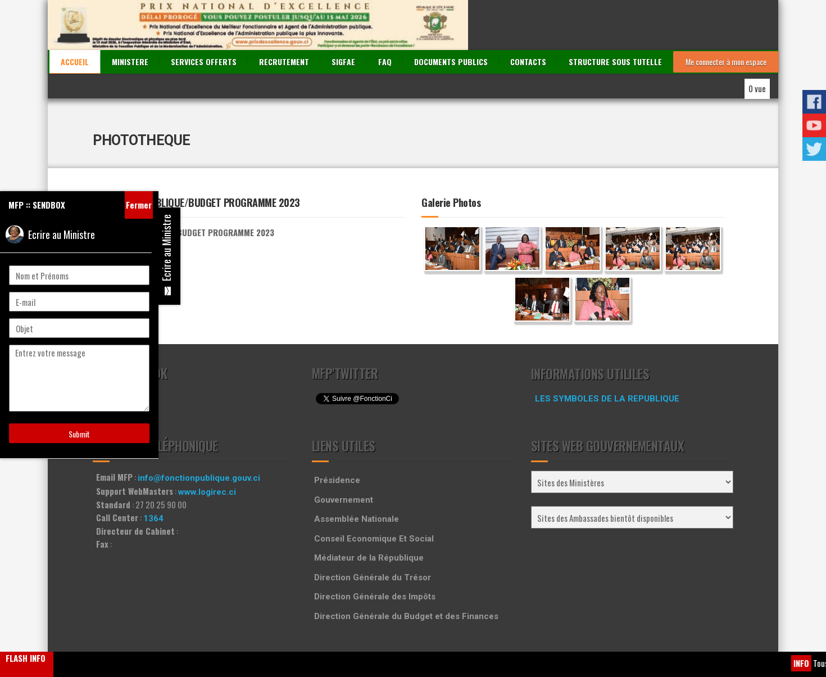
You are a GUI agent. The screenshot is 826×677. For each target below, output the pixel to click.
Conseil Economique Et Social (374, 502)
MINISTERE (130, 25)
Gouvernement (343, 463)
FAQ (385, 25)
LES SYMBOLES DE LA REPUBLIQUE (607, 363)
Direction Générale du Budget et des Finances (406, 580)
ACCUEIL (75, 25)
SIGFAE (343, 25)
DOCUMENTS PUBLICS (451, 25)
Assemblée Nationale (356, 483)
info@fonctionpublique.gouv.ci (199, 442)
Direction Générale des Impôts (374, 561)
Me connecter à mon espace (726, 25)
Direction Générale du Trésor (372, 541)
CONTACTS (528, 25)
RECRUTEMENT (284, 25)
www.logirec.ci (207, 455)
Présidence (337, 444)
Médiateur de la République (369, 522)
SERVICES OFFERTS (204, 25)
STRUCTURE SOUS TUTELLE (615, 25)
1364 (153, 482)
